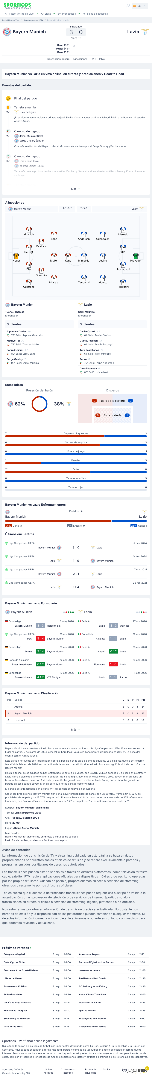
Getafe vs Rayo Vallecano (17, 1002)
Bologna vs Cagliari (14, 954)
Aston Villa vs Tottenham (92, 994)
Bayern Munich (15, 516)
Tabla (102, 59)
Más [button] (76, 188)
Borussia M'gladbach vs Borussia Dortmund (99, 962)
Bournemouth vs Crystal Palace (21, 970)
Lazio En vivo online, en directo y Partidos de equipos (36, 840)
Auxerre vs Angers (89, 954)
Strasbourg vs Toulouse (17, 1018)
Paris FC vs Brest (13, 1026)
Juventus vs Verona (89, 970)
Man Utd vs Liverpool (15, 1010)
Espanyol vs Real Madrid (92, 1018)
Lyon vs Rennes (87, 1010)
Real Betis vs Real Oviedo (92, 978)
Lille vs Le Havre (13, 978)
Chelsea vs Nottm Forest (92, 1026)
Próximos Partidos (17, 948)
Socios (106, 1069)
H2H (93, 59)
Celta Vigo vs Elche (14, 962)
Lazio (143, 516)
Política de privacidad (90, 1071)
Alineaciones (80, 59)
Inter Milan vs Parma (90, 1002)
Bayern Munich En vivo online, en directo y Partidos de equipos (41, 836)
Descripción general (58, 59)
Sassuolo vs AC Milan (15, 986)
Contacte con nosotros (68, 1071)
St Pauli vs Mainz (13, 994)
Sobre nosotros (48, 1071)
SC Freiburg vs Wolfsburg (93, 986)
